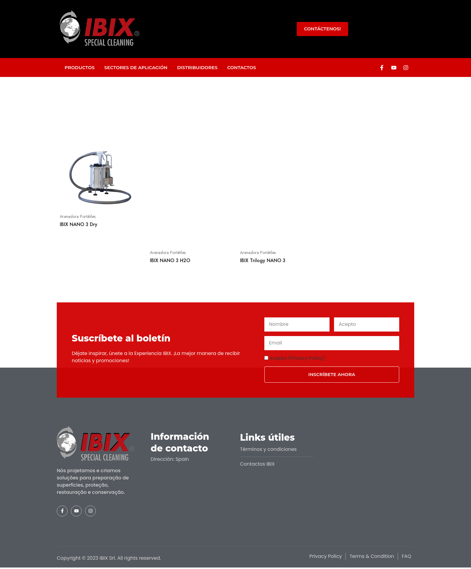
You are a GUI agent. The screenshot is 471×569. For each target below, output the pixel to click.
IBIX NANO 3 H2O (170, 260)
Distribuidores (197, 67)
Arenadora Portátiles (78, 216)
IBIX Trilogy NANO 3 (262, 260)
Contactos (241, 67)
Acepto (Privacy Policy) (297, 358)
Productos (80, 67)
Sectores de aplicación (135, 67)
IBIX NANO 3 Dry (78, 224)
